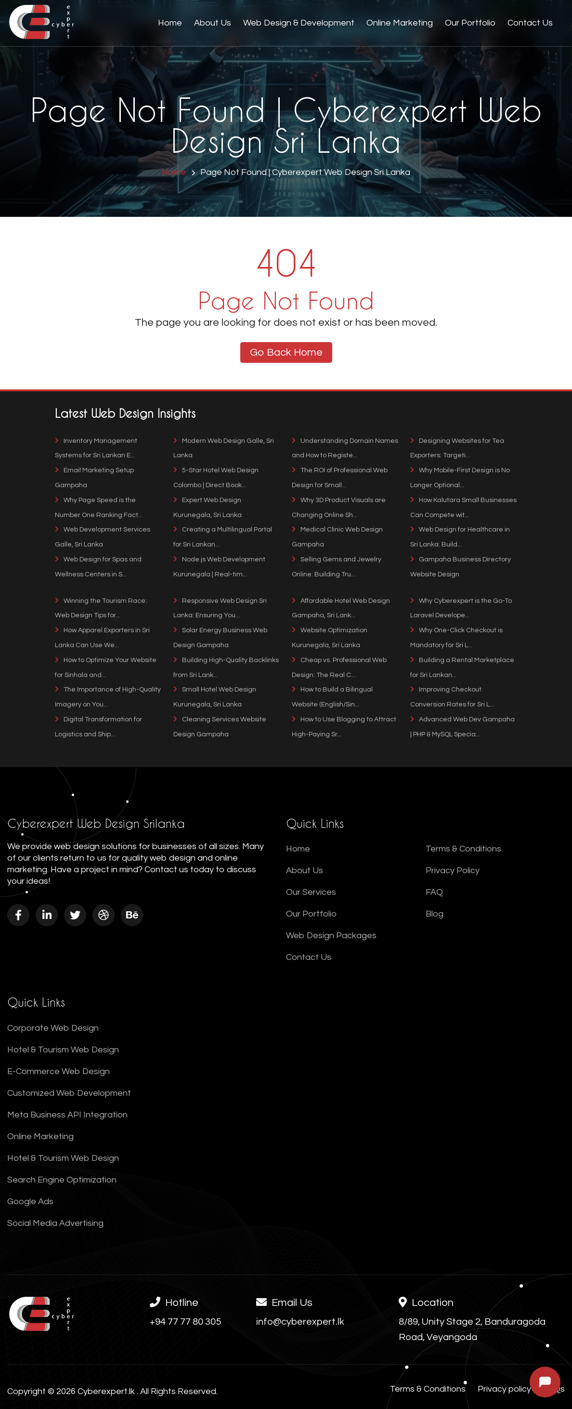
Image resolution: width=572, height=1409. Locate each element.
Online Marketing (399, 22)
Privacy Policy (453, 870)
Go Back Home (286, 352)
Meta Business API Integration (67, 1114)
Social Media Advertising (55, 1223)
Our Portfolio (470, 22)
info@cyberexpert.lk (300, 1322)
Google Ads (30, 1201)
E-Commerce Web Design (58, 1071)
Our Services (311, 892)
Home (170, 22)
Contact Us (530, 22)
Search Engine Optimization (62, 1179)
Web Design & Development (298, 22)
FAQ (434, 892)
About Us (212, 22)
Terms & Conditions (463, 848)
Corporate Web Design (53, 1028)
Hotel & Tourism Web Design (63, 1049)
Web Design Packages (331, 935)
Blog (434, 913)
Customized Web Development (69, 1093)
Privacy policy (504, 1389)
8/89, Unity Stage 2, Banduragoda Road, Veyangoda (472, 1329)
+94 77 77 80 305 (185, 1322)
